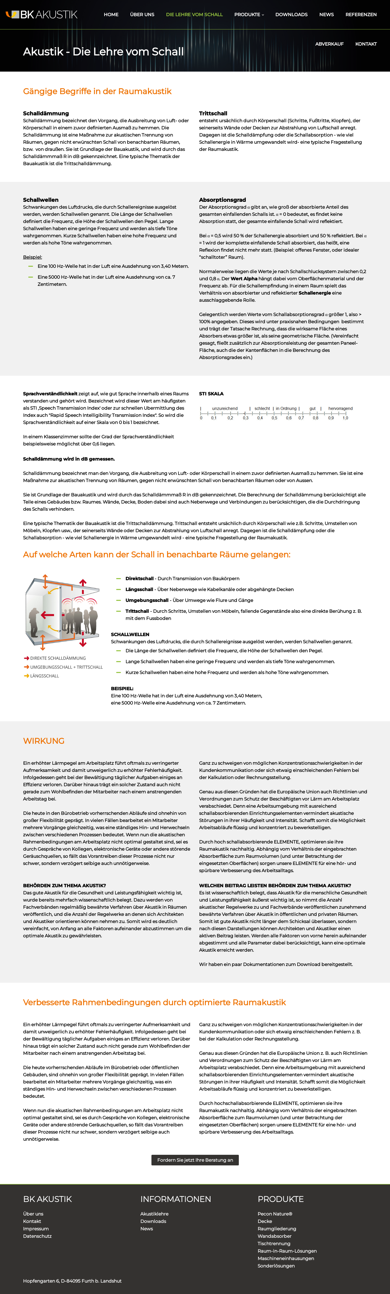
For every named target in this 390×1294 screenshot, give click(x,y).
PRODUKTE (249, 14)
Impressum (36, 1228)
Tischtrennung (274, 1243)
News (146, 1228)
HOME (111, 14)
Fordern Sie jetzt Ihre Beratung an (195, 1160)
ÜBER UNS (142, 14)
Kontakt (32, 1221)
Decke (265, 1221)
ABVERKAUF (329, 44)
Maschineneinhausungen (286, 1258)
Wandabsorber (275, 1236)
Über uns (33, 1214)
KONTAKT (366, 44)
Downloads (153, 1221)
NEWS (326, 14)
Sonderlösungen (276, 1266)
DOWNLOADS (291, 14)
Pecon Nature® (275, 1214)
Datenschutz (37, 1236)
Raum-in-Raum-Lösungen (287, 1251)
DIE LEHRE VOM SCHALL (194, 14)
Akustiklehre (154, 1214)
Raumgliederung (277, 1228)
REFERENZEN (361, 14)
